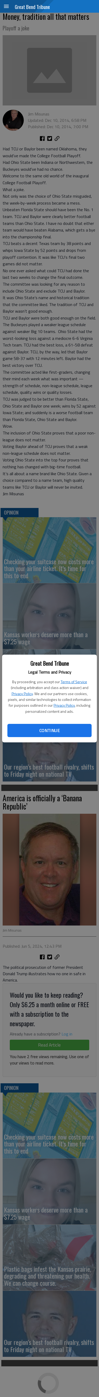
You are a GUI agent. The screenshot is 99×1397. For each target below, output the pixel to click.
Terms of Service (74, 681)
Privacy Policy (22, 693)
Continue (49, 730)
